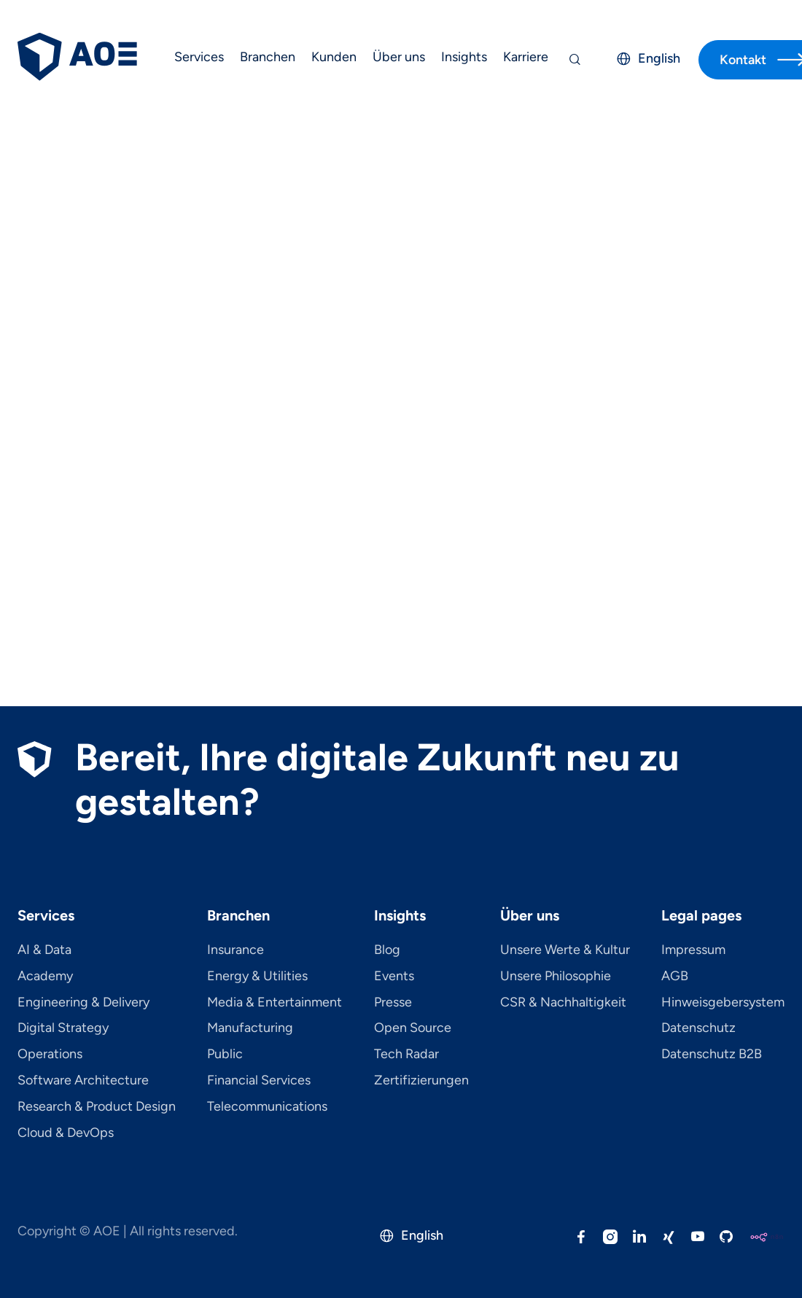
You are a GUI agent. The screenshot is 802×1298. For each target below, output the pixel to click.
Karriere (525, 57)
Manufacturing (250, 1028)
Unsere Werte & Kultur (565, 950)
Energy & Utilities (257, 976)
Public (225, 1054)
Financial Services (259, 1081)
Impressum (693, 950)
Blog (387, 950)
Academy (45, 976)
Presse (393, 1003)
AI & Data (44, 950)
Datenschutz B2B (711, 1054)
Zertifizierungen (421, 1081)
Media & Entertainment (274, 1003)
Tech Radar (406, 1054)
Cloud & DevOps (65, 1133)
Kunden (334, 57)
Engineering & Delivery (83, 1003)
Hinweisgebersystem (723, 1003)
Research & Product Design (96, 1107)
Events (394, 976)
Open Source (412, 1028)
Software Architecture (83, 1081)
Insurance (235, 950)
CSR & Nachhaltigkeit (563, 1003)
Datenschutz (698, 1028)
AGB (674, 976)
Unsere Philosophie (555, 976)
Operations (49, 1054)
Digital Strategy (63, 1028)
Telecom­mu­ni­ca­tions (267, 1107)
